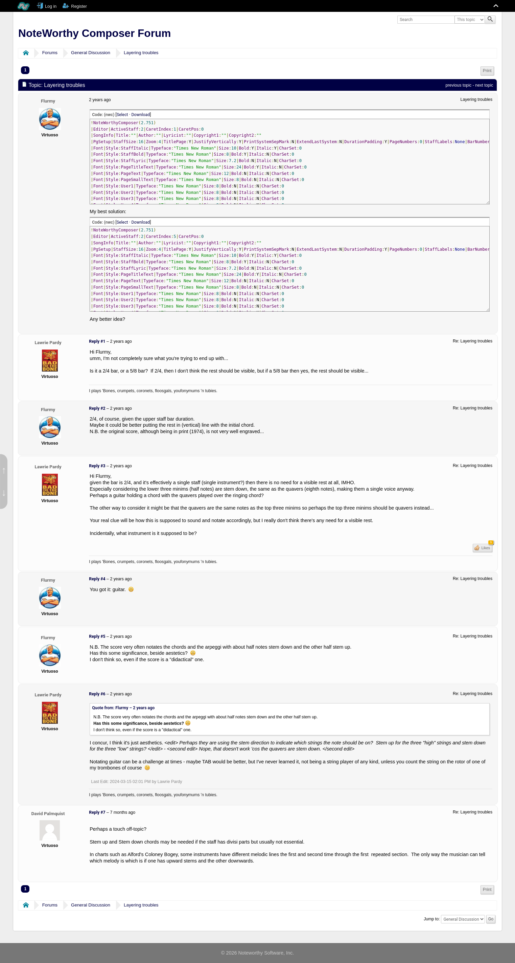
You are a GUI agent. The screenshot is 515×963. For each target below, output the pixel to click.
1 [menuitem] (25, 70)
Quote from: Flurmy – (123, 708)
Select (122, 114)
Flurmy (48, 101)
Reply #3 (97, 466)
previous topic (458, 85)
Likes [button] (486, 547)
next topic (484, 85)
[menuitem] (487, 70)
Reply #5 (97, 636)
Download (140, 114)
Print (487, 70)
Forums (49, 52)
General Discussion (90, 52)
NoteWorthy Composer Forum (94, 33)
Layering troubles (141, 52)
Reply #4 (97, 579)
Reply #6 (97, 694)
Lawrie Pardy (48, 342)
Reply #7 (97, 812)
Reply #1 (97, 341)
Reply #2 (97, 408)
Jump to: (432, 919)
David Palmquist (48, 813)
